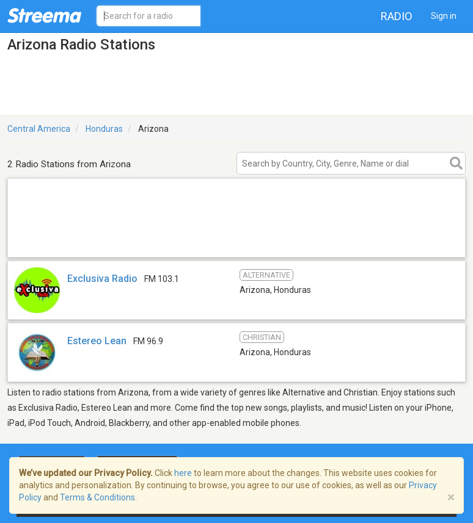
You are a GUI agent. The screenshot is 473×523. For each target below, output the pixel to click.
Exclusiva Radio (102, 278)
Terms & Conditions (97, 497)
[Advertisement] (236, 241)
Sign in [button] (444, 16)
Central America (38, 129)
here (183, 473)
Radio (397, 16)
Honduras (104, 129)
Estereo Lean (97, 341)
